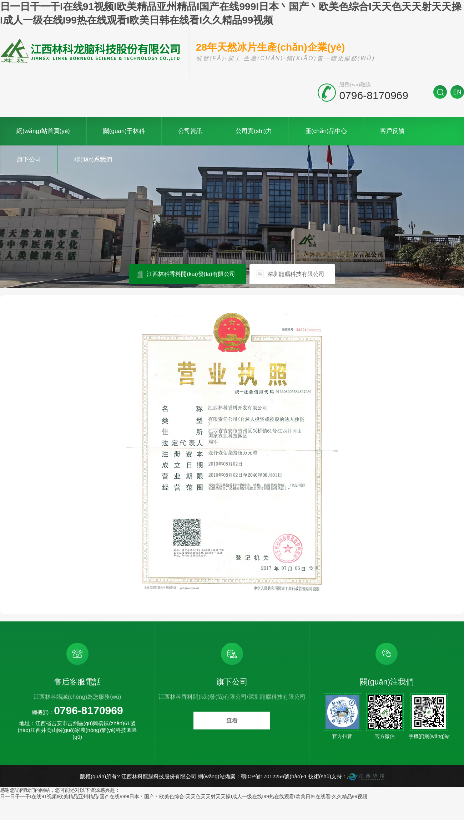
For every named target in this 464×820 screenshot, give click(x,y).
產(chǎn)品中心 (326, 131)
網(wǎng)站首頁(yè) (43, 131)
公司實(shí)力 (254, 131)
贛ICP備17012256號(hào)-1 (274, 776)
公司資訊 (190, 131)
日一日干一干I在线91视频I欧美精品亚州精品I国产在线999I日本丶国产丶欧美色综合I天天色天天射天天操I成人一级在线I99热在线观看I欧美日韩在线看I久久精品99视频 (183, 796)
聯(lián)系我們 (93, 159)
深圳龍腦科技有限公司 (295, 274)
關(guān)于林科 (124, 131)
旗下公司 (29, 159)
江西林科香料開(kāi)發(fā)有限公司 (191, 274)
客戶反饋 (392, 131)
